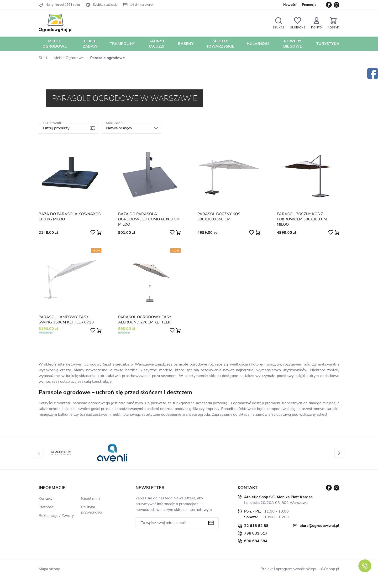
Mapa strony (49, 569)
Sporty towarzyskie (220, 43)
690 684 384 (256, 541)
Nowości (290, 4)
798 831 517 (256, 533)
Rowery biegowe (292, 43)
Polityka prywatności (91, 509)
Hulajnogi (258, 43)
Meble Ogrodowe (54, 43)
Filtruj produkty (56, 128)
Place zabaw (90, 43)
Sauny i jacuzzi (156, 43)
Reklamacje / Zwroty (56, 515)
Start (43, 57)
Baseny (186, 43)
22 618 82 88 (256, 525)
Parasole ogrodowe (107, 57)
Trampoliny (122, 43)
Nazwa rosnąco (119, 128)
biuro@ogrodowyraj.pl (319, 525)
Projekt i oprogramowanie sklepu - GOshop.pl (300, 569)
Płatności (46, 507)
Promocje (309, 4)
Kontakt (45, 498)
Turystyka (327, 43)
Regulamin (90, 498)
